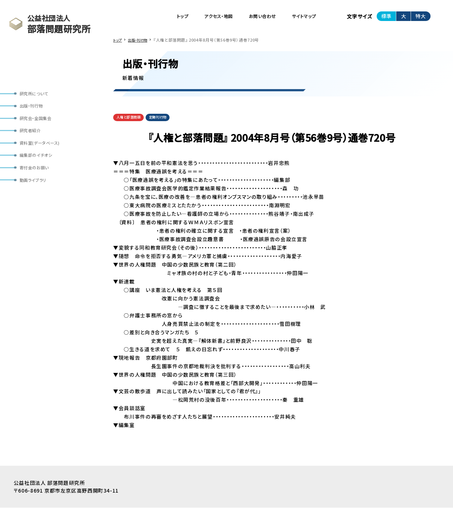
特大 (420, 17)
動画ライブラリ (36, 191)
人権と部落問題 (131, 120)
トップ (161, 17)
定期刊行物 (166, 120)
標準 (386, 17)
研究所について (37, 94)
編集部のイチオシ (39, 163)
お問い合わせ (253, 17)
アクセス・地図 (202, 17)
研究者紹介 (32, 136)
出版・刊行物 (34, 108)
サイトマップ (301, 17)
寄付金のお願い (37, 177)
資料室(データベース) (44, 149)
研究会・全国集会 (39, 122)
